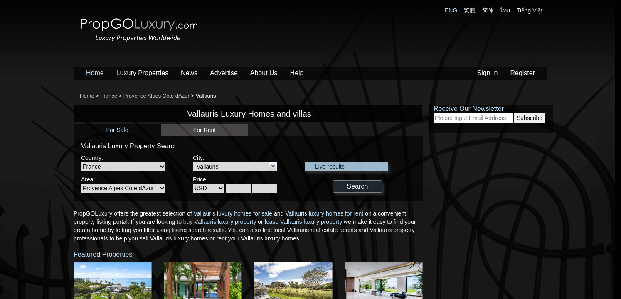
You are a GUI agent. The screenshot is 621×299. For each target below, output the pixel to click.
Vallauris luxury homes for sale (232, 213)
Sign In (487, 72)
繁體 (470, 10)
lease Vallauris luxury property (304, 221)
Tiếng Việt (530, 10)
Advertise (224, 72)
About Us (264, 72)
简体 (488, 10)
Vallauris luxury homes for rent (324, 213)
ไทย (505, 10)
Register (522, 72)
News (189, 72)
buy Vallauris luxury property (219, 221)
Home (95, 72)
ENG (451, 10)
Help (297, 72)
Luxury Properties (142, 72)
